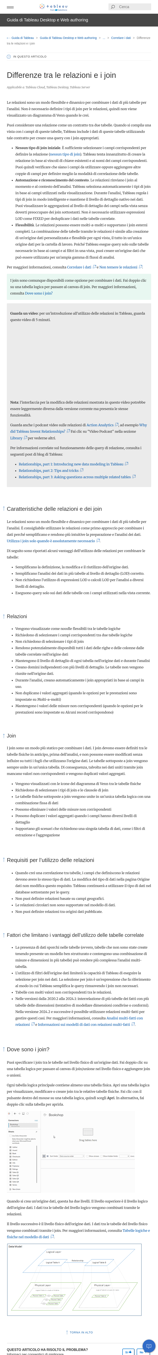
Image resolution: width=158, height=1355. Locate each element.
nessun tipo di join (65, 154)
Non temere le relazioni (119, 267)
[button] (10, 6)
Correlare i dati (121, 38)
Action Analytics (102, 425)
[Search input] (135, 7)
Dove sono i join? (39, 293)
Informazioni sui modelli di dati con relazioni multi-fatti (85, 1024)
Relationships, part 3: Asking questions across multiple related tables (76, 477)
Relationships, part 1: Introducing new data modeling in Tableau (73, 464)
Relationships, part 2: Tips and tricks (50, 470)
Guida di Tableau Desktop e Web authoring (69, 38)
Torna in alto (79, 1332)
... (104, 38)
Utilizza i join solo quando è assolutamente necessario (52, 541)
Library (18, 438)
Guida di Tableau (21, 38)
